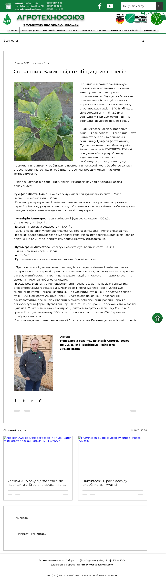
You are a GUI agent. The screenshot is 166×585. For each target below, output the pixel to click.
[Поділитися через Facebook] (15, 400)
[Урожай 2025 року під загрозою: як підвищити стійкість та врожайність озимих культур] (38, 455)
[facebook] (100, 6)
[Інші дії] (135, 63)
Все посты (10, 40)
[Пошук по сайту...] (135, 6)
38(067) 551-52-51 (54, 6)
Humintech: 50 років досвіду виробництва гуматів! (104, 483)
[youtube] (110, 6)
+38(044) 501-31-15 (54, 3)
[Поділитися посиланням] (40, 400)
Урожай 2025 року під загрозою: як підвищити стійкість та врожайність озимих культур (36, 483)
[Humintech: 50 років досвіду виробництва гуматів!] (112, 455)
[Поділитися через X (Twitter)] (23, 400)
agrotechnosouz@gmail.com (28, 9)
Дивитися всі (139, 429)
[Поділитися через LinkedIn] (32, 400)
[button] (163, 16)
